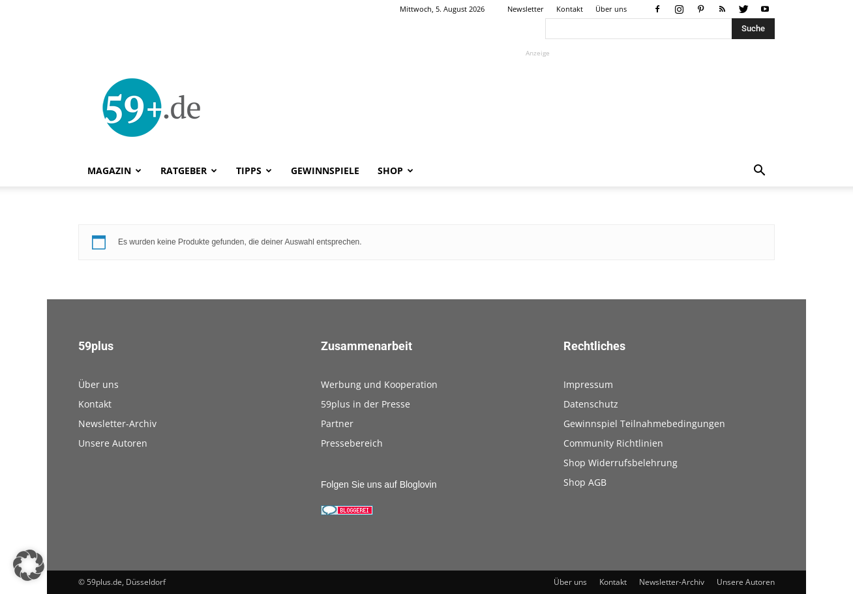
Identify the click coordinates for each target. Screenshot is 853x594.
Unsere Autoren (112, 443)
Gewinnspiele (325, 170)
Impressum (588, 384)
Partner (337, 423)
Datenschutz (590, 404)
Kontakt (569, 9)
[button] (759, 172)
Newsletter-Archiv (117, 423)
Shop (395, 170)
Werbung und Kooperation (379, 384)
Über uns (611, 9)
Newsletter (525, 9)
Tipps (254, 170)
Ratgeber (188, 170)
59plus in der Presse (365, 404)
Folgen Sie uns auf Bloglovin (378, 484)
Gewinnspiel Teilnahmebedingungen (644, 423)
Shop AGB (584, 482)
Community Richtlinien (613, 443)
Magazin (114, 170)
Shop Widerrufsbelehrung (620, 462)
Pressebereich (352, 443)
